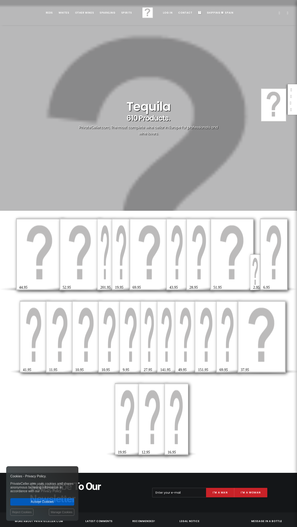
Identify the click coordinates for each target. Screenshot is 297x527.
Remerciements (270, 418)
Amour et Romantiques (266, 436)
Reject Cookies (22, 512)
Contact (185, 12)
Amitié (258, 424)
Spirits (126, 12)
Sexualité (240, 412)
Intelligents (258, 412)
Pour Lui (275, 412)
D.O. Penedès (140, 432)
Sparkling (107, 12)
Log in (168, 12)
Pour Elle (236, 418)
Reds (49, 12)
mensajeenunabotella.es (266, 452)
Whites (64, 12)
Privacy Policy (188, 421)
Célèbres (251, 418)
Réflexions (243, 424)
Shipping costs (188, 417)
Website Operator (190, 428)
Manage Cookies (61, 512)
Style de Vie (273, 424)
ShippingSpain (220, 12)
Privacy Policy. (51, 491)
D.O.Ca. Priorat (141, 422)
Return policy (187, 424)
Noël (277, 430)
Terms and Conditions (193, 433)
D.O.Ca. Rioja (140, 412)
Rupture (265, 430)
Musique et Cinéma (247, 442)
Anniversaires (271, 442)
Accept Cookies (42, 502)
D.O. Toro (137, 437)
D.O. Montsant (141, 427)
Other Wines (84, 12)
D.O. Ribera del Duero (145, 417)
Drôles (251, 430)
